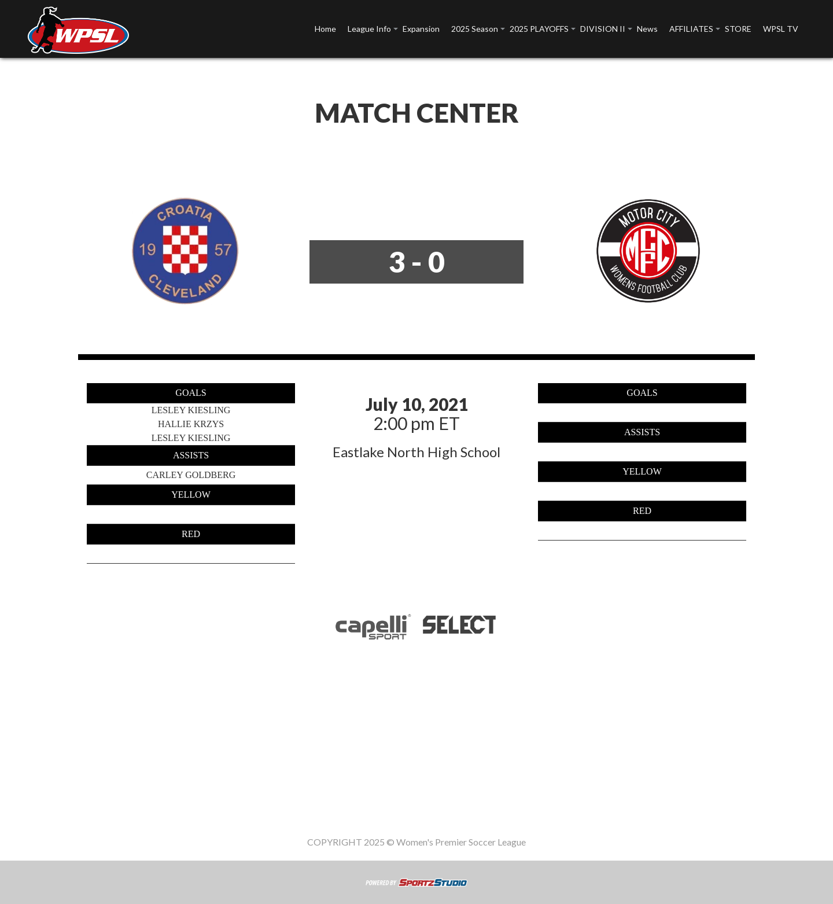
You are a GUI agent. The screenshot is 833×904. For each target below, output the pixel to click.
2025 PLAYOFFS (539, 29)
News (647, 29)
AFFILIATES (691, 29)
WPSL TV (780, 29)
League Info (369, 29)
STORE (738, 29)
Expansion (421, 29)
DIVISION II (602, 29)
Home (325, 29)
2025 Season (474, 29)
